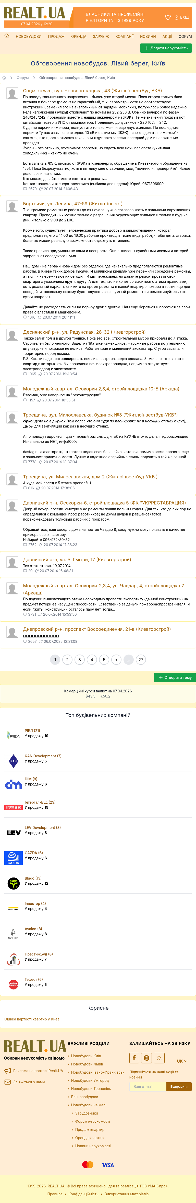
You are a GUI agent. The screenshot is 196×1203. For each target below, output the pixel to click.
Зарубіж (101, 36)
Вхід (181, 17)
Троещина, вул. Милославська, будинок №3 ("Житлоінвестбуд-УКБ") (100, 415)
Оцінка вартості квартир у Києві (32, 1019)
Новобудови (29, 36)
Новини (148, 36)
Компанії (124, 36)
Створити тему (175, 677)
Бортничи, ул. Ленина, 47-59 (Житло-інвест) (73, 203)
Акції (167, 36)
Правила (55, 1194)
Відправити (179, 1086)
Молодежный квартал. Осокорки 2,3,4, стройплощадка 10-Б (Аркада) (101, 388)
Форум (185, 36)
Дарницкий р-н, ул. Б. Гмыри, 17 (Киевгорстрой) (77, 559)
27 (141, 659)
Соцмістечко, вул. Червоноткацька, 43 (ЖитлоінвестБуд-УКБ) (92, 90)
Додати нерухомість (166, 48)
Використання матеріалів (127, 1194)
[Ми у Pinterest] (146, 1058)
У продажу (36, 736)
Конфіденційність (83, 1194)
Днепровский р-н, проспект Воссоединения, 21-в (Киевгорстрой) (97, 629)
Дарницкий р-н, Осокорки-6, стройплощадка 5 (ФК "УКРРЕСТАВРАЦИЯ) (104, 502)
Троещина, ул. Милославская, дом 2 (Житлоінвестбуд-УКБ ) (90, 476)
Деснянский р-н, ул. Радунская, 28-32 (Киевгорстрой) (84, 332)
